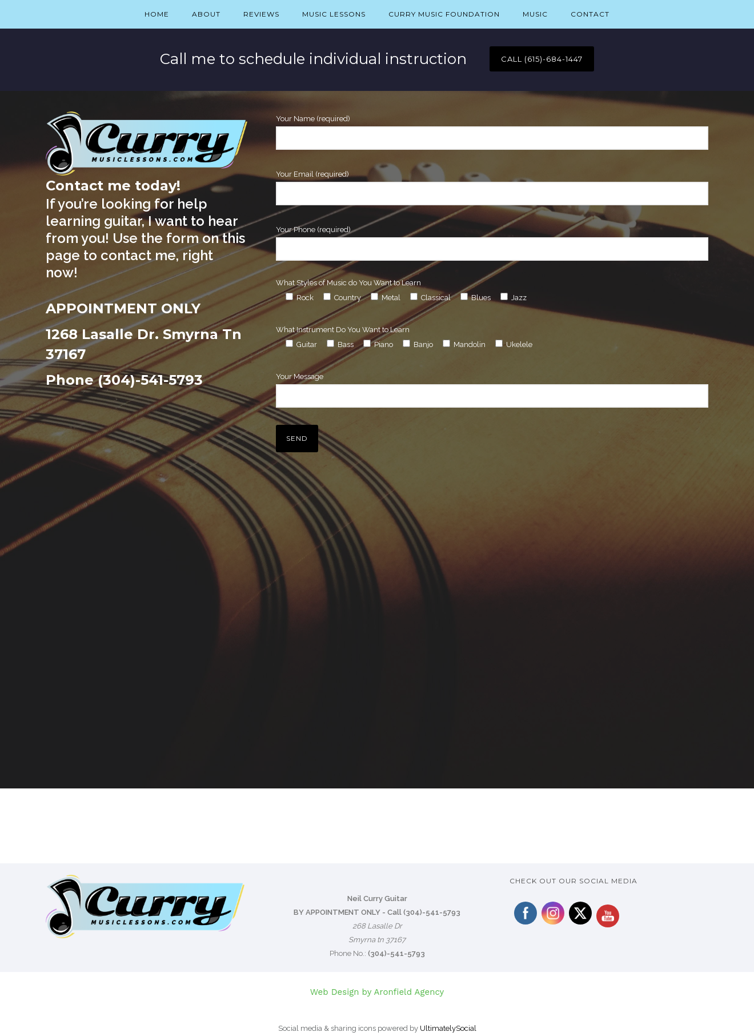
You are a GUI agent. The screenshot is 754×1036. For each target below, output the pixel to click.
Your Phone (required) (492, 243)
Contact (590, 14)
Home (157, 14)
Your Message (492, 390)
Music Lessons (334, 14)
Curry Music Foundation (444, 14)
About (206, 14)
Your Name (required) (492, 132)
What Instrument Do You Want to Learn (343, 329)
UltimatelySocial (448, 1028)
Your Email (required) (492, 187)
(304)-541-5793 (396, 953)
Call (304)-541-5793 (423, 912)
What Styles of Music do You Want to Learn (348, 282)
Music (535, 14)
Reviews (261, 14)
